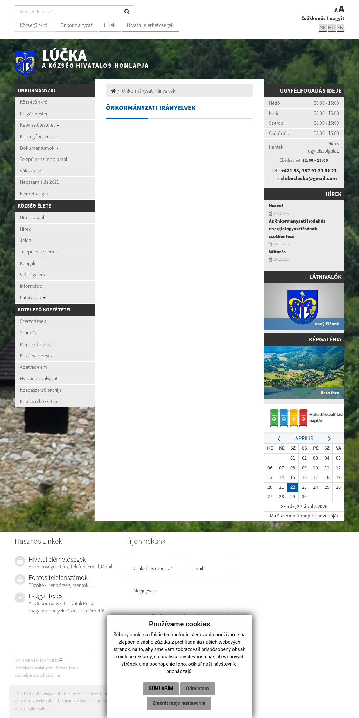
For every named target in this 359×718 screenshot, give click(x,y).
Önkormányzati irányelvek (148, 91)
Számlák (28, 333)
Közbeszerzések (36, 355)
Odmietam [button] (197, 688)
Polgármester (34, 113)
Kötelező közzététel (40, 401)
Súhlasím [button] (161, 688)
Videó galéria (33, 274)
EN (340, 27)
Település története (39, 252)
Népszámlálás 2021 (39, 182)
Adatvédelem (33, 367)
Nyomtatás (51, 660)
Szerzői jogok (67, 667)
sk (323, 27)
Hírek (109, 25)
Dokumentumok (39, 148)
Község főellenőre (38, 136)
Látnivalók (33, 297)
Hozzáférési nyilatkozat (34, 667)
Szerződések (33, 321)
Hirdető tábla (33, 217)
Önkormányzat (76, 25)
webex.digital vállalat (33, 708)
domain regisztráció (96, 700)
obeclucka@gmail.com (311, 178)
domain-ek (69, 700)
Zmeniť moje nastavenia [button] (178, 703)
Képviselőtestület (39, 125)
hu (331, 27)
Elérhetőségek (34, 193)
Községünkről (34, 25)
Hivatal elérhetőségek (150, 25)
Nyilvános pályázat (38, 378)
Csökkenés (313, 18)
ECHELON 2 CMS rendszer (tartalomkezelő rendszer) (58, 693)
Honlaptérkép (26, 660)
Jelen (25, 240)
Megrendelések (35, 344)
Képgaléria (31, 263)
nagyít (337, 18)
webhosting (24, 700)
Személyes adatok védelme (37, 675)
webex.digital (47, 700)
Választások (32, 171)
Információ (31, 286)
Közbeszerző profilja (41, 390)
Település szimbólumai (43, 159)
